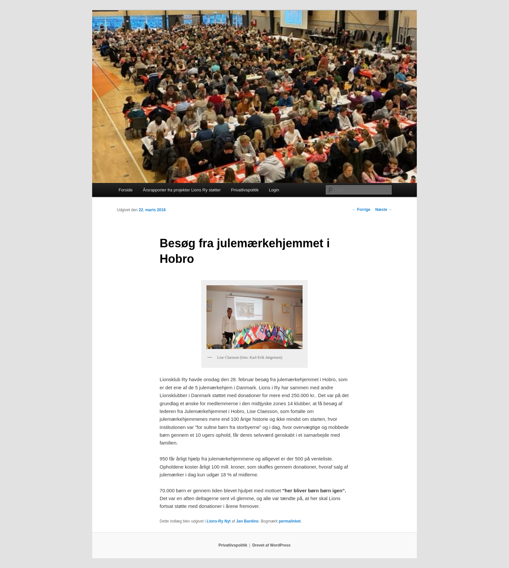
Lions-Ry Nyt (219, 521)
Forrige (361, 209)
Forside (125, 189)
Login (274, 189)
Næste (383, 209)
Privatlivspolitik (244, 189)
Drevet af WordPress (271, 545)
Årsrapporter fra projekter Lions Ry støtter (182, 189)
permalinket (290, 521)
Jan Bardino (247, 521)
